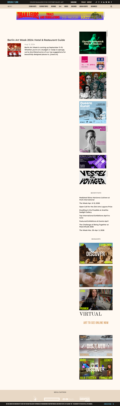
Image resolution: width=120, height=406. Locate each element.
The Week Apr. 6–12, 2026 (89, 203)
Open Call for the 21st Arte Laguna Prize (95, 207)
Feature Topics (43, 6)
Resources (94, 6)
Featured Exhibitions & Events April (93, 221)
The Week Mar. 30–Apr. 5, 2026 (91, 230)
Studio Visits (32, 6)
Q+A (60, 6)
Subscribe (74, 2)
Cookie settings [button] (107, 404)
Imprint (89, 2)
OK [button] (113, 404)
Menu (10, 6)
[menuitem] (32, 7)
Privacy (83, 2)
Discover (73, 6)
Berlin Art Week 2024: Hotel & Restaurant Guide (36, 40)
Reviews (53, 6)
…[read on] (53, 54)
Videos (66, 6)
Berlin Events (84, 6)
